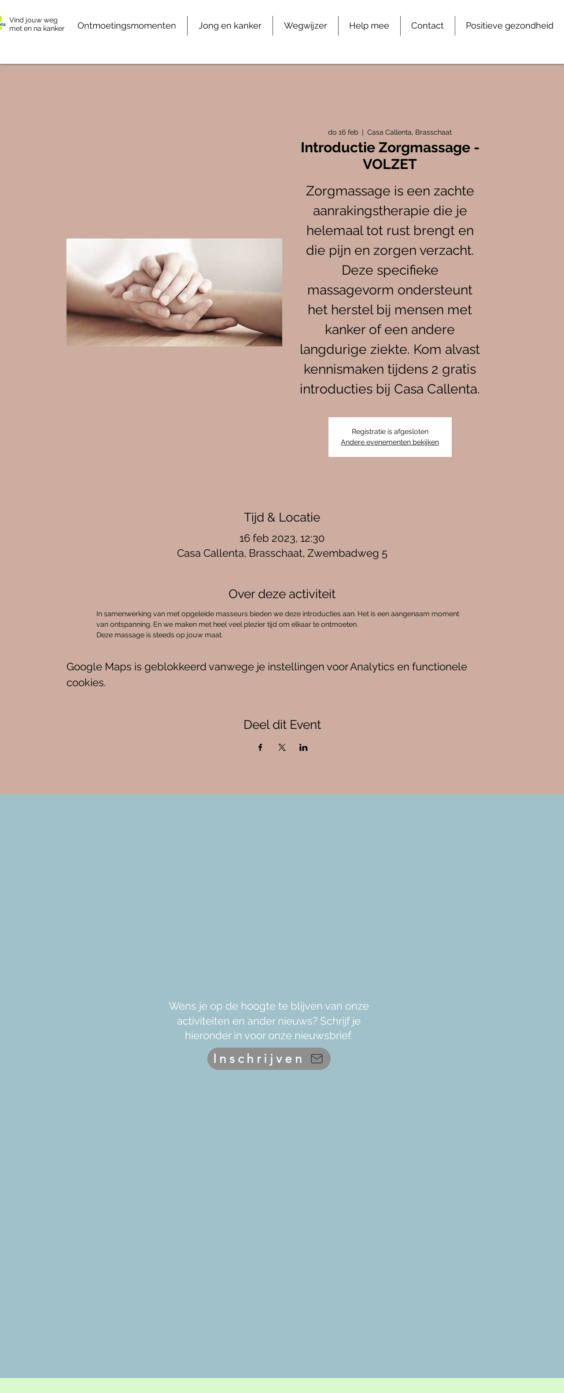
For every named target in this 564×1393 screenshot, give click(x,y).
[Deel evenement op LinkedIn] (303, 747)
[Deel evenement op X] (282, 747)
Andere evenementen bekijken (390, 442)
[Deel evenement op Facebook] (260, 747)
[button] (369, 26)
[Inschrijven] (269, 1059)
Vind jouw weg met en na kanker (37, 24)
